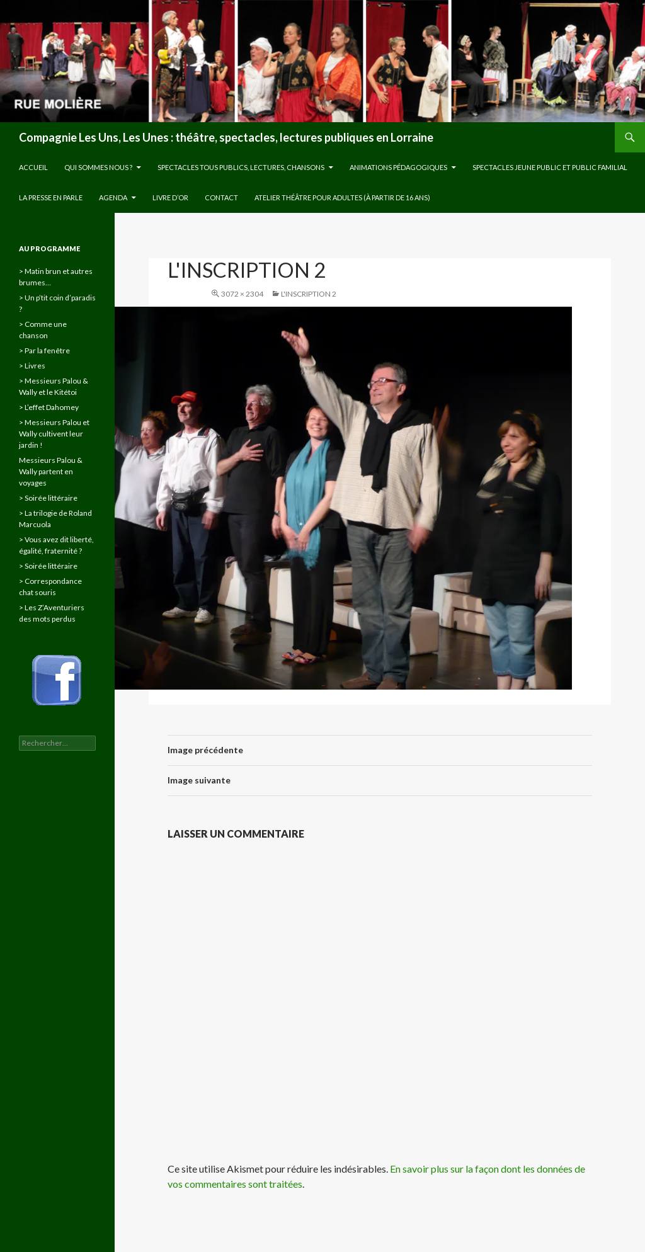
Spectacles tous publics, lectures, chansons (240, 167)
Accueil (33, 167)
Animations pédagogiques (398, 167)
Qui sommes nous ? (98, 167)
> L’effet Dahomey (49, 407)
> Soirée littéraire (48, 498)
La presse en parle (51, 197)
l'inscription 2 (308, 294)
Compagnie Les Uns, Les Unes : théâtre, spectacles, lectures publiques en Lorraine (226, 137)
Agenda (113, 197)
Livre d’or (170, 197)
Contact (221, 197)
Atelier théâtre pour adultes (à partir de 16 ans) (342, 197)
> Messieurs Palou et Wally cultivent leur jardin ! (54, 434)
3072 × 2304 (242, 294)
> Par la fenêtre (44, 350)
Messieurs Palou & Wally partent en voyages (51, 471)
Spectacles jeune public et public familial (549, 167)
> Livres (32, 365)
